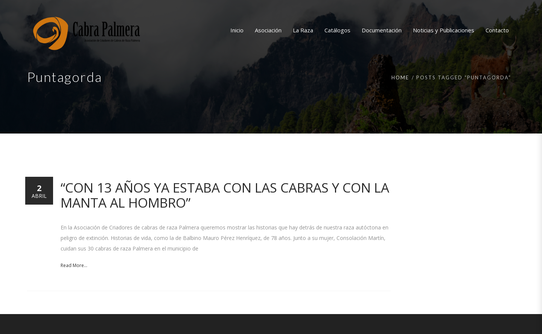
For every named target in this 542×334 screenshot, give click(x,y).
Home (400, 77)
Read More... (74, 265)
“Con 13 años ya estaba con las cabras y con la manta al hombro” (225, 195)
